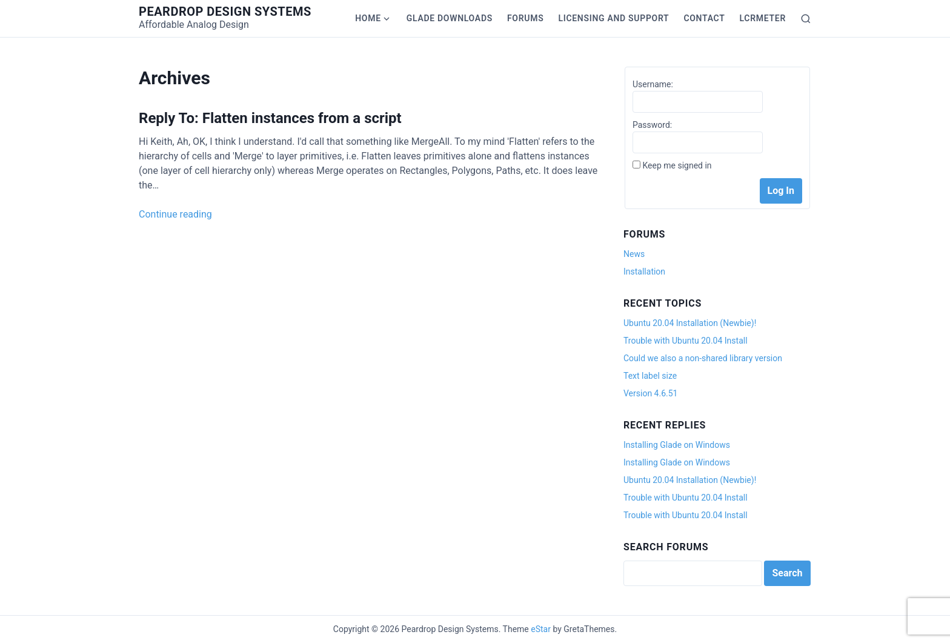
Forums (525, 18)
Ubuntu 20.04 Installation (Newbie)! (689, 323)
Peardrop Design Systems (225, 11)
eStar (541, 629)
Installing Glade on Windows (676, 445)
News (634, 254)
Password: (652, 125)
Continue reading (175, 214)
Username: (653, 84)
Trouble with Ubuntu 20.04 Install (685, 340)
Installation (644, 271)
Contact (704, 18)
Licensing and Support (613, 18)
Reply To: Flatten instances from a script (270, 118)
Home (368, 18)
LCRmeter (763, 18)
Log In (781, 190)
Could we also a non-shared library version (702, 358)
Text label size (650, 376)
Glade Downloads (450, 18)
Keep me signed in (676, 165)
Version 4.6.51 (650, 393)
